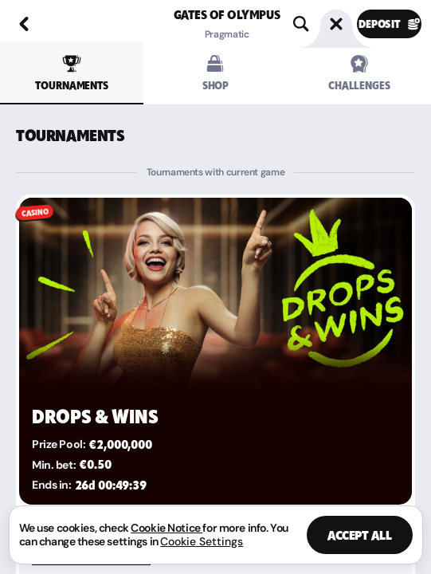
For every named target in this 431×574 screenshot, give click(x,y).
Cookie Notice (166, 528)
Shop (215, 73)
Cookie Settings (201, 541)
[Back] (24, 24)
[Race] (336, 24)
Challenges (359, 73)
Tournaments (71, 73)
